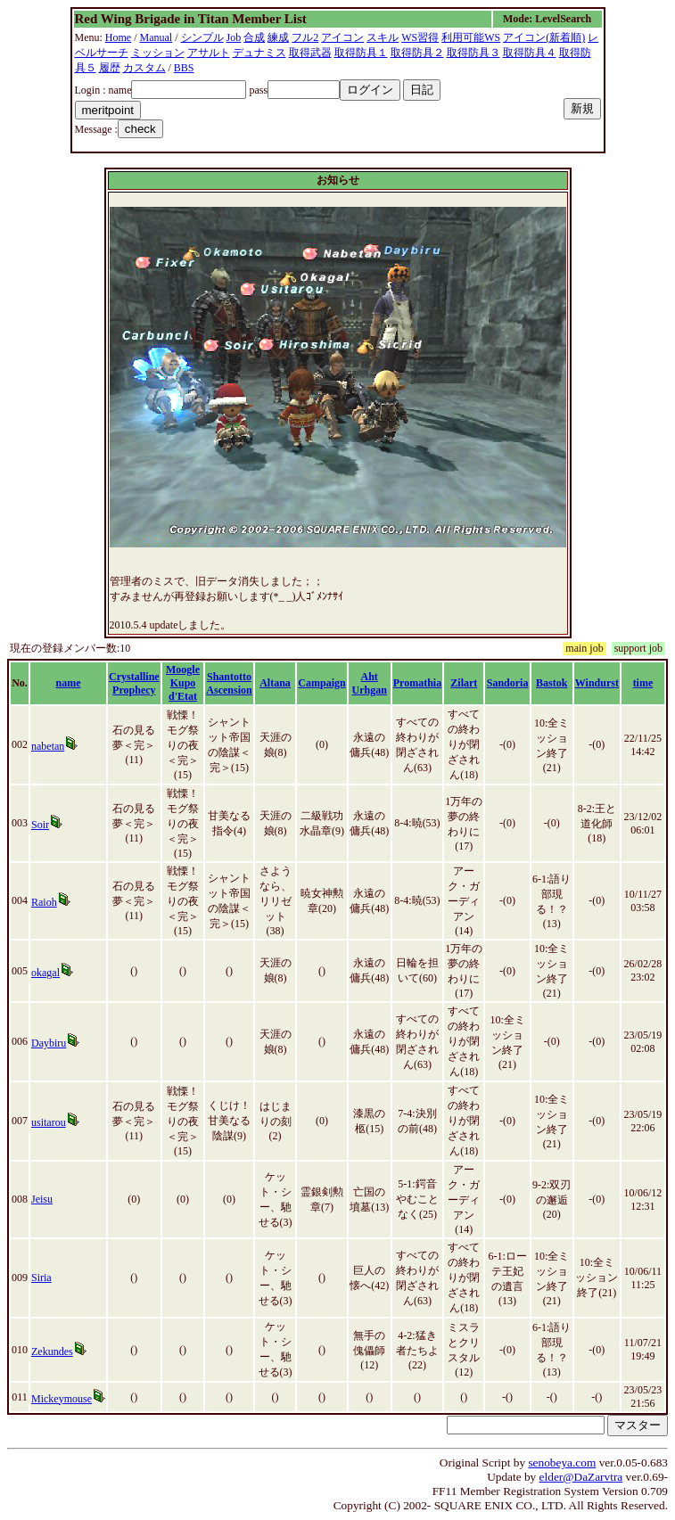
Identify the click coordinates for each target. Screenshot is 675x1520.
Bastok (551, 683)
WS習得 (420, 37)
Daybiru (48, 1043)
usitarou (48, 1122)
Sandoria (508, 683)
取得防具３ (473, 52)
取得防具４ (529, 52)
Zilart (463, 683)
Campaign (321, 683)
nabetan (47, 746)
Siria (41, 1277)
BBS (184, 68)
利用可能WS (470, 37)
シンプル (202, 37)
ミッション (158, 52)
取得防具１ (361, 52)
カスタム (144, 68)
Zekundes (52, 1351)
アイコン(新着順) (544, 37)
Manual (156, 37)
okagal (45, 972)
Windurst (597, 683)
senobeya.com (562, 1462)
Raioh (44, 902)
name (68, 683)
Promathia (417, 683)
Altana (275, 683)
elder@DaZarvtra (581, 1476)
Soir (40, 824)
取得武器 (310, 52)
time (643, 683)
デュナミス (259, 52)
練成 (278, 37)
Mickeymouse (61, 1399)
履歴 (109, 68)
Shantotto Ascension (228, 683)
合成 (254, 37)
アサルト (208, 52)
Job (234, 37)
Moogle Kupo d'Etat (183, 682)
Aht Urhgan (369, 683)
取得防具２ (417, 52)
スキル (382, 37)
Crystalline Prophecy (134, 683)
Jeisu (42, 1199)
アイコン (342, 37)
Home (118, 37)
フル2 (305, 37)
